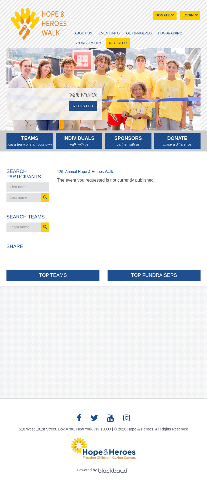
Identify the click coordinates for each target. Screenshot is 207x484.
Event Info (109, 33)
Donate (165, 15)
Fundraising (170, 33)
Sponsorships (88, 43)
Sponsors (128, 141)
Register (118, 43)
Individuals (79, 141)
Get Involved (139, 33)
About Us (83, 33)
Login (190, 15)
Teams (30, 141)
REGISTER (83, 106)
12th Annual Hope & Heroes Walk (85, 171)
